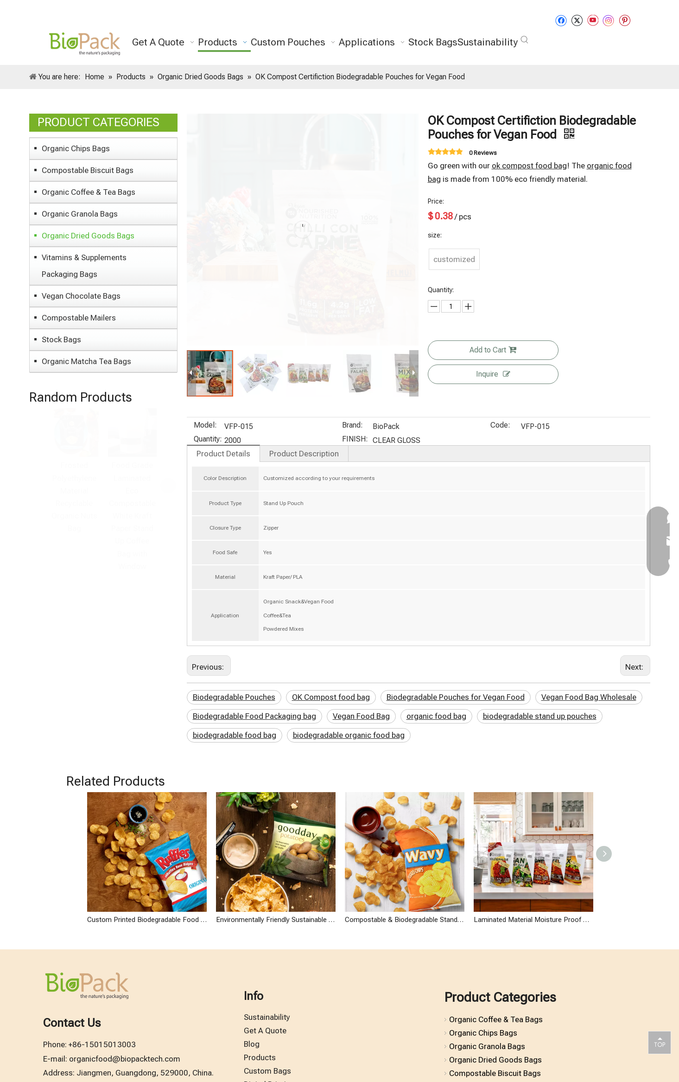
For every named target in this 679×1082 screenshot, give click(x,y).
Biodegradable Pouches (234, 697)
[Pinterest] (624, 20)
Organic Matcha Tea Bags (86, 361)
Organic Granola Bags (80, 213)
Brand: (352, 425)
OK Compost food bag (331, 697)
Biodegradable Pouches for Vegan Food (456, 697)
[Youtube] (592, 20)
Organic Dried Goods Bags (88, 235)
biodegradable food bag (234, 735)
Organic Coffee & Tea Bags (88, 192)
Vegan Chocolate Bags (81, 296)
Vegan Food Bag (361, 716)
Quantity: (208, 439)
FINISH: (355, 439)
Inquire (493, 374)
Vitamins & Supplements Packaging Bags (84, 266)
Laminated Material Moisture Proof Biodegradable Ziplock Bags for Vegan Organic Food (533, 993)
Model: (205, 425)
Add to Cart (493, 350)
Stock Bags (61, 339)
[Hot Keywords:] (524, 40)
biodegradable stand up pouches (540, 716)
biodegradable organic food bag (349, 735)
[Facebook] (561, 20)
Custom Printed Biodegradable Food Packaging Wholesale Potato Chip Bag (147, 993)
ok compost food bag (529, 165)
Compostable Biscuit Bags (87, 170)
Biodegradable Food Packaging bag (254, 716)
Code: (500, 425)
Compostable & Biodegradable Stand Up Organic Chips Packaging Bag (404, 993)
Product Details (223, 453)
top (659, 1042)
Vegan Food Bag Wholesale (588, 697)
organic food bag (436, 716)
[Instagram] (609, 20)
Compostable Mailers (79, 317)
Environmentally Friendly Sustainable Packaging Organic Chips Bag (276, 993)
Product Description (304, 453)
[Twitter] (577, 20)
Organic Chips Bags (76, 148)
